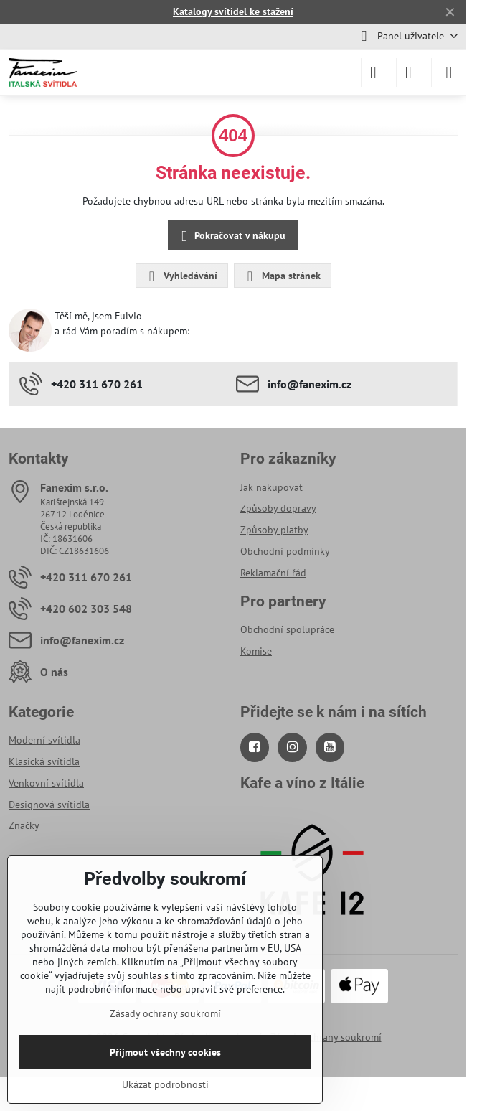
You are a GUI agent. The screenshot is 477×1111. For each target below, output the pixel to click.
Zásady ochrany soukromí (326, 1037)
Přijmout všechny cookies (165, 1052)
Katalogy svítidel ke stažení (233, 11)
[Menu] (449, 72)
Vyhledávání (181, 276)
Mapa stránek (282, 276)
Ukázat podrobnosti (165, 1084)
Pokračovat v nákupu (230, 236)
